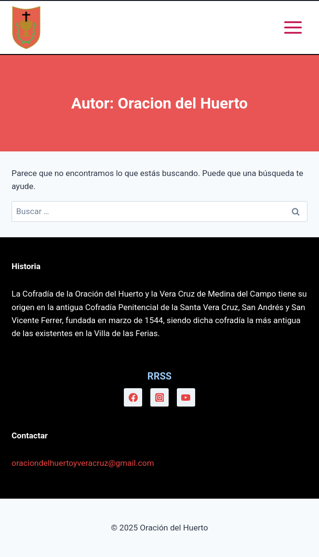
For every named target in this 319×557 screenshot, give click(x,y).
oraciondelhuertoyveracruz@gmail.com (83, 463)
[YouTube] (186, 397)
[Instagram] (159, 397)
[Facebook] (133, 397)
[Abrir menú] (292, 27)
